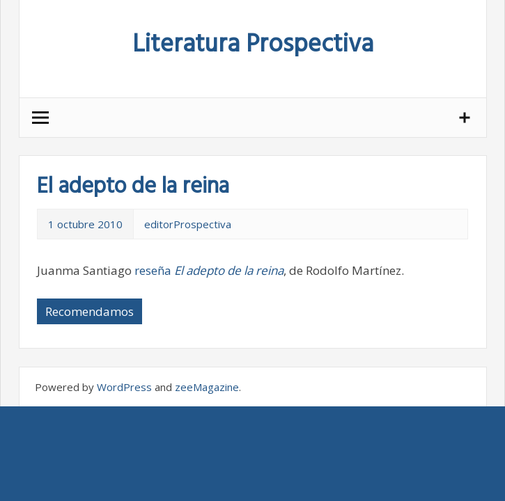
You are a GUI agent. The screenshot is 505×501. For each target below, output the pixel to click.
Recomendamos (89, 311)
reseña (208, 270)
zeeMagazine (207, 387)
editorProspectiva (187, 224)
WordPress (124, 387)
